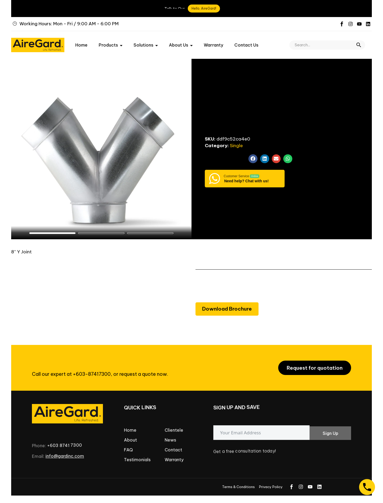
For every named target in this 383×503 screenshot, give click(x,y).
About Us (181, 41)
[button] (359, 41)
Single (236, 142)
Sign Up (330, 429)
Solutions (146, 41)
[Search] (327, 41)
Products (110, 41)
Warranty (213, 41)
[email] (261, 429)
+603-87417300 (92, 371)
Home (81, 41)
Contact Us (246, 41)
